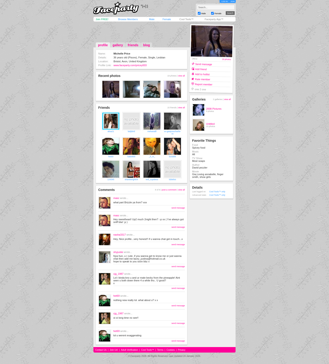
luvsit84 (172, 156)
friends (133, 45)
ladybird (131, 131)
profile (103, 45)
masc (116, 198)
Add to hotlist (202, 74)
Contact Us (100, 350)
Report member (203, 84)
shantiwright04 (131, 179)
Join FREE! (102, 19)
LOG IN (224, 1)
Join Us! (114, 350)
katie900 (131, 156)
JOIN (233, 1)
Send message (203, 63)
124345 (110, 179)
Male (151, 19)
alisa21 (111, 131)
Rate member (202, 79)
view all (181, 76)
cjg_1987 (118, 273)
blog (146, 45)
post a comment (169, 190)
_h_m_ (152, 156)
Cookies (171, 350)
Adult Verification (129, 350)
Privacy (182, 350)
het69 (111, 156)
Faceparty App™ (214, 19)
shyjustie (118, 252)
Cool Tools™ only (217, 191)
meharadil (152, 131)
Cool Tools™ (186, 19)
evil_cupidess (152, 179)
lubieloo (172, 179)
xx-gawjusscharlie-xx (172, 132)
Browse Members (128, 19)
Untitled (210, 123)
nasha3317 (119, 234)
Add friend (201, 69)
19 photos (226, 59)
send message (178, 208)
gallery (118, 45)
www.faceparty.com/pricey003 (130, 65)
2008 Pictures (213, 108)
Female (166, 19)
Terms (160, 350)
